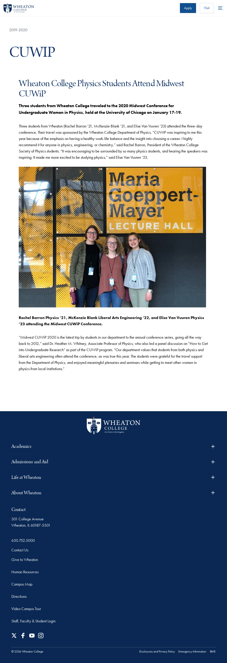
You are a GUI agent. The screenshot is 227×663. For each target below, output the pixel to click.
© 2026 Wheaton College (27, 651)
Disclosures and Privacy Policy (157, 651)
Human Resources (25, 571)
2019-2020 (18, 29)
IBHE (213, 651)
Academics (113, 446)
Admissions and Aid (113, 461)
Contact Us (19, 549)
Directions (19, 596)
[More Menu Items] (220, 8)
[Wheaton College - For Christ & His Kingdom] (113, 425)
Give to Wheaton (24, 559)
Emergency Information (192, 651)
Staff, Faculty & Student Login (33, 620)
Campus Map (21, 584)
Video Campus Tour (26, 608)
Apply (188, 8)
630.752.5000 (23, 540)
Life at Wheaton (113, 477)
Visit (206, 8)
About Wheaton (113, 492)
